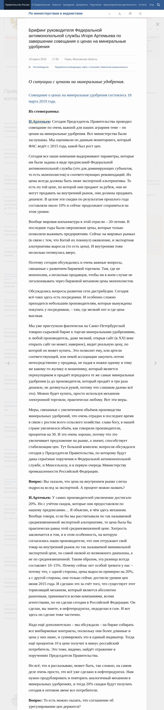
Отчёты (143, 4)
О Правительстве (41, 4)
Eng (152, 4)
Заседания (68, 4)
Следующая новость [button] (9, 363)
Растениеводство (41, 67)
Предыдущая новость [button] (155, 363)
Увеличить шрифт (120, 14)
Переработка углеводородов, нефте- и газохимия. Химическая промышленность (91, 67)
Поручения (95, 4)
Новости (56, 4)
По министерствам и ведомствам (55, 13)
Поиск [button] (159, 5)
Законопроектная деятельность (120, 4)
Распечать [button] (130, 14)
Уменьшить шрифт (109, 14)
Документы (82, 4)
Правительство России (17, 4)
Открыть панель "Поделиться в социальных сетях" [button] (141, 14)
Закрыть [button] (160, 26)
